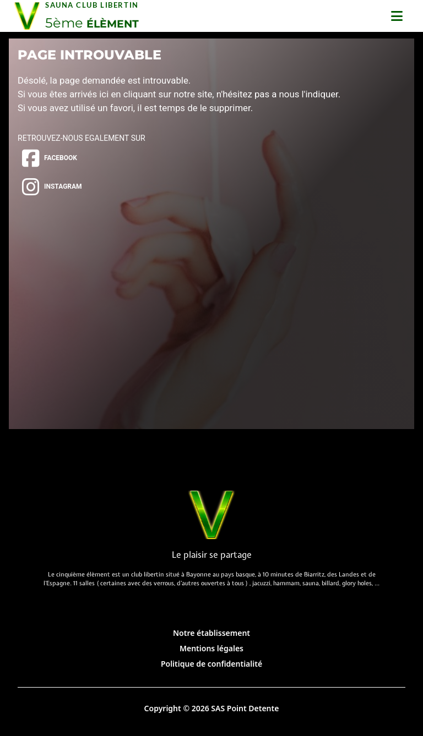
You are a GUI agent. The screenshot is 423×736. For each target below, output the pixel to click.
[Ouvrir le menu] (397, 16)
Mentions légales (211, 648)
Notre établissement (211, 633)
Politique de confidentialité (211, 663)
